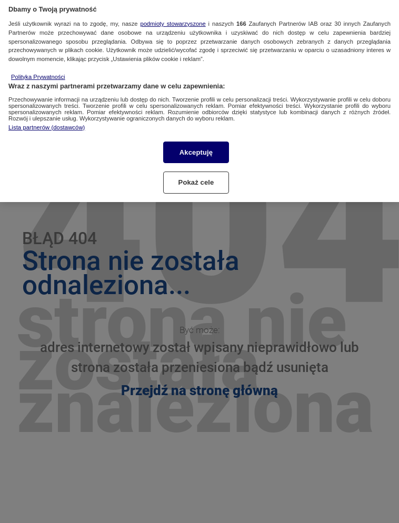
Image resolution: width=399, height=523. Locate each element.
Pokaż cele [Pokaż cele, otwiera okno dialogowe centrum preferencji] (196, 178)
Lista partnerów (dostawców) (46, 122)
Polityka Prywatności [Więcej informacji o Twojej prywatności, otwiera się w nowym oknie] (38, 72)
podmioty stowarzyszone (172, 19)
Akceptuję (196, 148)
